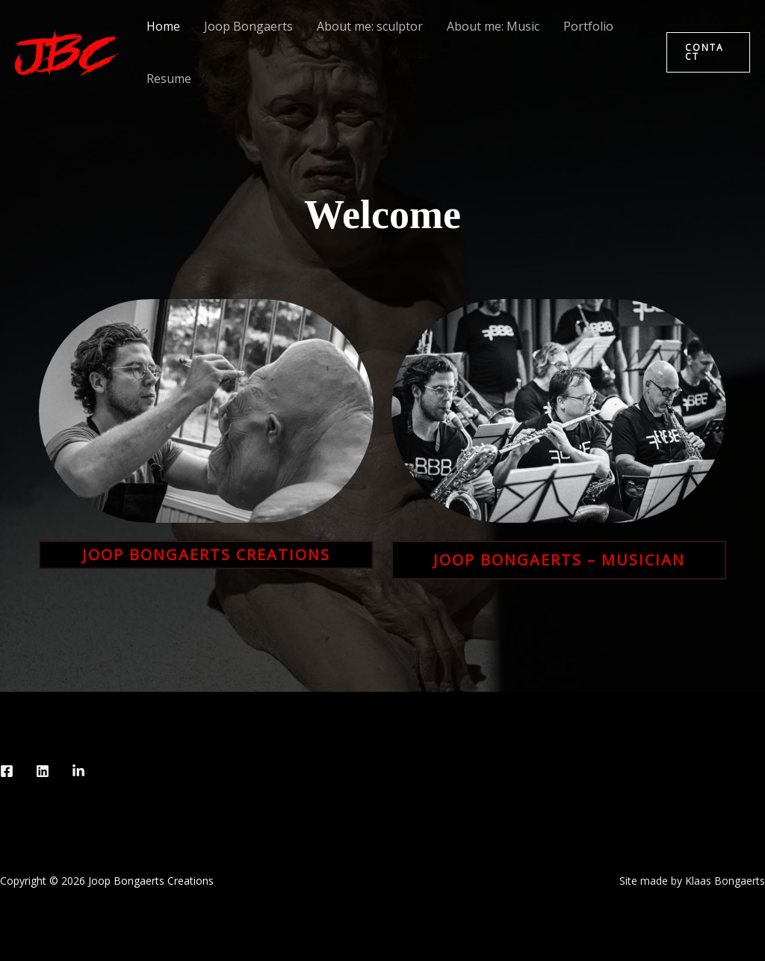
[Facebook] (6, 771)
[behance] (78, 771)
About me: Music (493, 26)
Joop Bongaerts (248, 26)
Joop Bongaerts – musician (559, 560)
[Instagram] (42, 771)
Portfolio (588, 26)
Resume (168, 78)
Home (163, 26)
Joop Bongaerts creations (206, 554)
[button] (708, 52)
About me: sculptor (370, 26)
